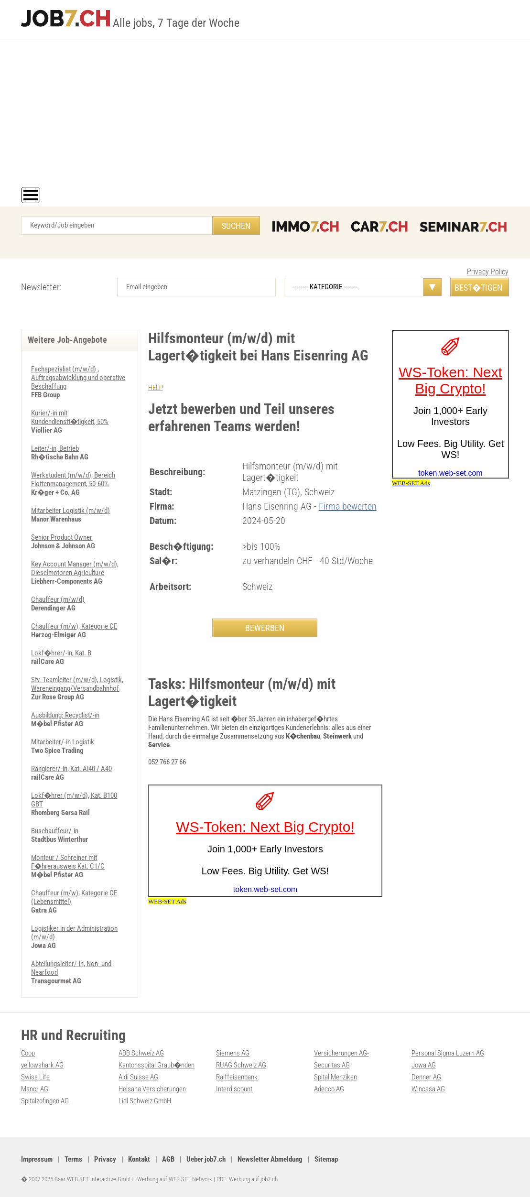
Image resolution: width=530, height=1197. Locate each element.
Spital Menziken (335, 1077)
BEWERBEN (264, 628)
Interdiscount (234, 1089)
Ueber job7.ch (206, 1159)
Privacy (105, 1159)
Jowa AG (423, 1065)
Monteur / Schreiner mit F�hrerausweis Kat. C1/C (68, 862)
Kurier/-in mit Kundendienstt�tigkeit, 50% (69, 417)
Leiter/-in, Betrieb (55, 448)
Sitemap (326, 1159)
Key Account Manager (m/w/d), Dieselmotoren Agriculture (75, 568)
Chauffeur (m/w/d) (58, 599)
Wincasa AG (428, 1089)
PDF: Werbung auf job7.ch (247, 1179)
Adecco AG (329, 1089)
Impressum (37, 1159)
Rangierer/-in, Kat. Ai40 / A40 (71, 768)
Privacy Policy (487, 271)
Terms (73, 1159)
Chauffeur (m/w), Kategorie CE (74, 626)
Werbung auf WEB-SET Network (174, 1179)
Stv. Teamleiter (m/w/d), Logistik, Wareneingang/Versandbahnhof (77, 684)
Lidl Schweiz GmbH (145, 1101)
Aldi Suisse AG (138, 1077)
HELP (155, 387)
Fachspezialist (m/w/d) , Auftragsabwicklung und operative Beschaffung (78, 378)
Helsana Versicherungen (152, 1089)
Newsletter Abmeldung (270, 1159)
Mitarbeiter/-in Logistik (62, 742)
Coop (28, 1053)
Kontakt (139, 1159)
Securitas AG (332, 1065)
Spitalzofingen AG (45, 1101)
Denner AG (426, 1077)
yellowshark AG (42, 1065)
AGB (168, 1159)
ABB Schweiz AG (141, 1053)
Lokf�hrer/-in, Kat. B (61, 653)
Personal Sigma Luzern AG (447, 1053)
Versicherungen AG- (341, 1053)
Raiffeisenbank (237, 1077)
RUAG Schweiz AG (241, 1065)
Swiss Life (35, 1077)
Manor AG (34, 1089)
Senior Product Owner (61, 537)
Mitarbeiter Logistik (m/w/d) (70, 510)
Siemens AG (232, 1053)
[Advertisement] (264, 115)
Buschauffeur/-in (54, 831)
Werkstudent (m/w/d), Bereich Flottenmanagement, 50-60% (73, 479)
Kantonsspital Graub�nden (157, 1065)
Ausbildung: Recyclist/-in (65, 715)
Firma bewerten (348, 506)
